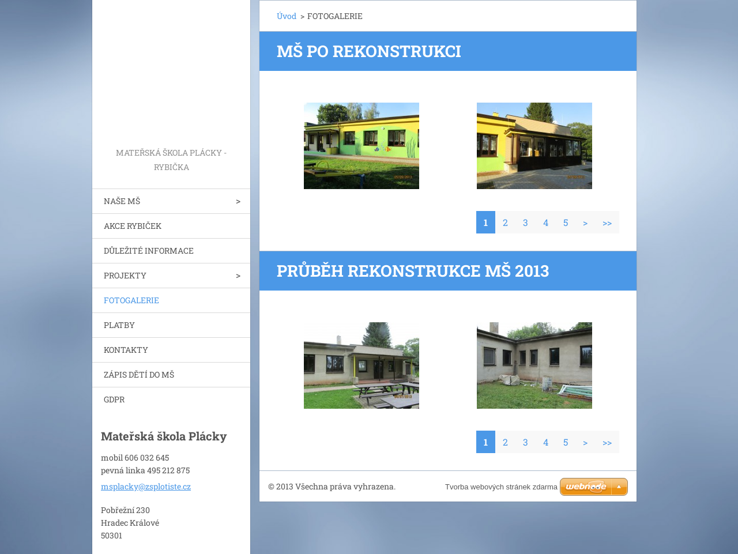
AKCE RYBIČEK (132, 225)
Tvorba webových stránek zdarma (501, 487)
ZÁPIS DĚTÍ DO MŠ (139, 374)
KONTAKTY (126, 349)
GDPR (114, 399)
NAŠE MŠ (122, 200)
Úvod (286, 15)
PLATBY (119, 324)
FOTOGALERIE (131, 300)
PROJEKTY (125, 275)
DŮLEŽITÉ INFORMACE (149, 250)
